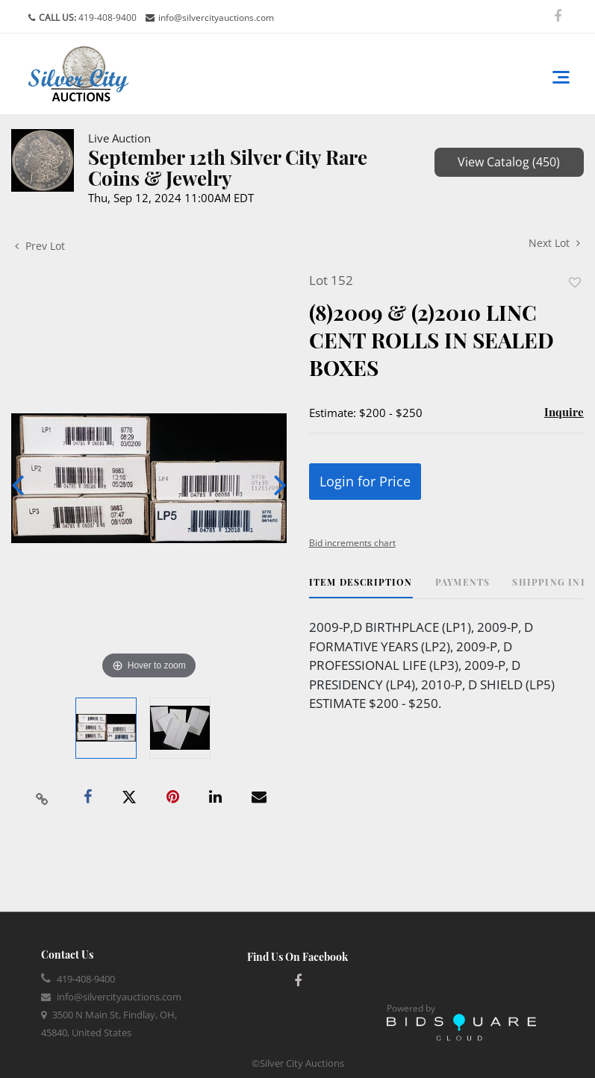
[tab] (361, 587)
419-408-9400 (106, 17)
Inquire (564, 411)
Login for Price (365, 481)
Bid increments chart (352, 542)
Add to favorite (575, 282)
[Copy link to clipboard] (43, 797)
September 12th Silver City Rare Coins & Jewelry (227, 167)
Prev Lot (40, 246)
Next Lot (554, 242)
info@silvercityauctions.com (216, 17)
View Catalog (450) (509, 162)
